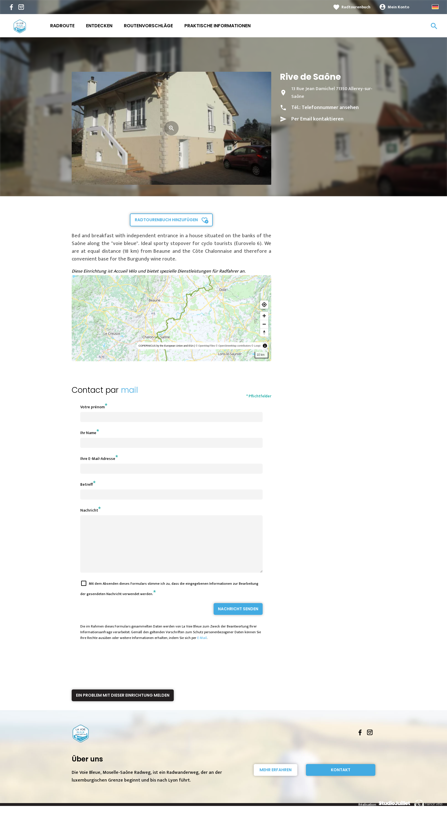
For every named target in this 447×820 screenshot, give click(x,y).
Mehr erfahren (275, 780)
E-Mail (202, 648)
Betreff (86, 484)
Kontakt (340, 780)
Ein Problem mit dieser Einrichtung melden (122, 705)
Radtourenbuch (355, 7)
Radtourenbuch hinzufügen (166, 220)
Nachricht (89, 510)
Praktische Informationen (217, 25)
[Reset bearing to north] (264, 332)
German (435, 7)
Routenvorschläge (148, 25)
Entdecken (99, 25)
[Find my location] (264, 304)
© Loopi (255, 345)
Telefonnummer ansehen (330, 107)
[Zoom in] (264, 316)
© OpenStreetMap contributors (233, 345)
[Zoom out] (264, 324)
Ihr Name (88, 433)
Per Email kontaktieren (317, 119)
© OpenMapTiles (205, 345)
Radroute (62, 25)
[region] (172, 318)
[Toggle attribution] (264, 345)
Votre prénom (92, 407)
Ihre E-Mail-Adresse (97, 458)
